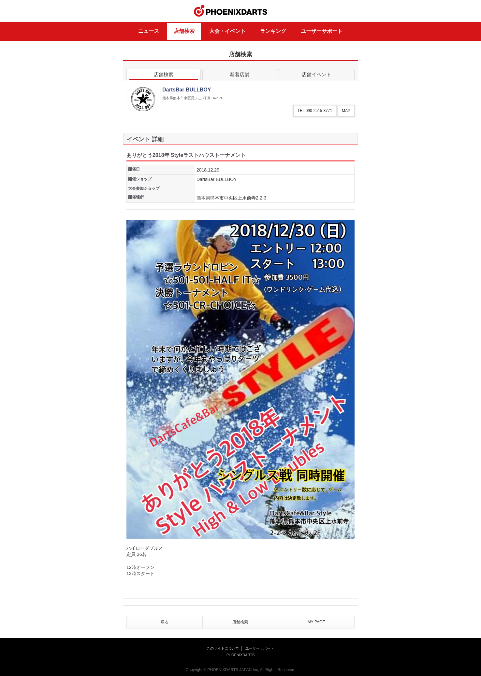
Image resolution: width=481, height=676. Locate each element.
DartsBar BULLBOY (217, 179)
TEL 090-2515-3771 (315, 110)
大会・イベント (227, 31)
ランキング (273, 31)
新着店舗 (239, 76)
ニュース (148, 31)
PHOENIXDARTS (231, 11)
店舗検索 (184, 31)
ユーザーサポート (322, 31)
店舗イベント (317, 76)
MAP (346, 110)
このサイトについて (223, 648)
